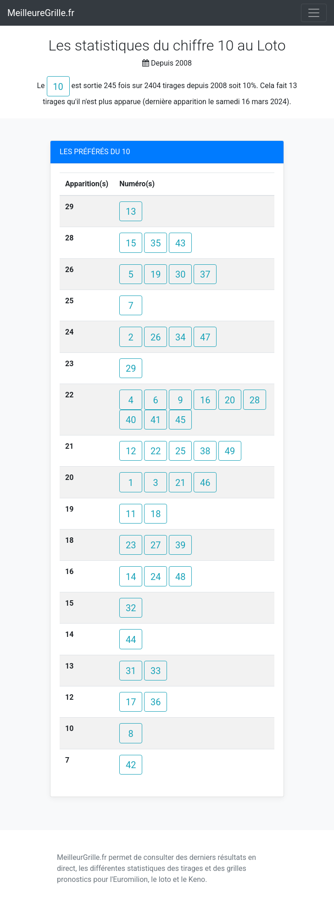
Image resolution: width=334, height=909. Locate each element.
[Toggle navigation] (314, 13)
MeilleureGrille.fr (40, 12)
